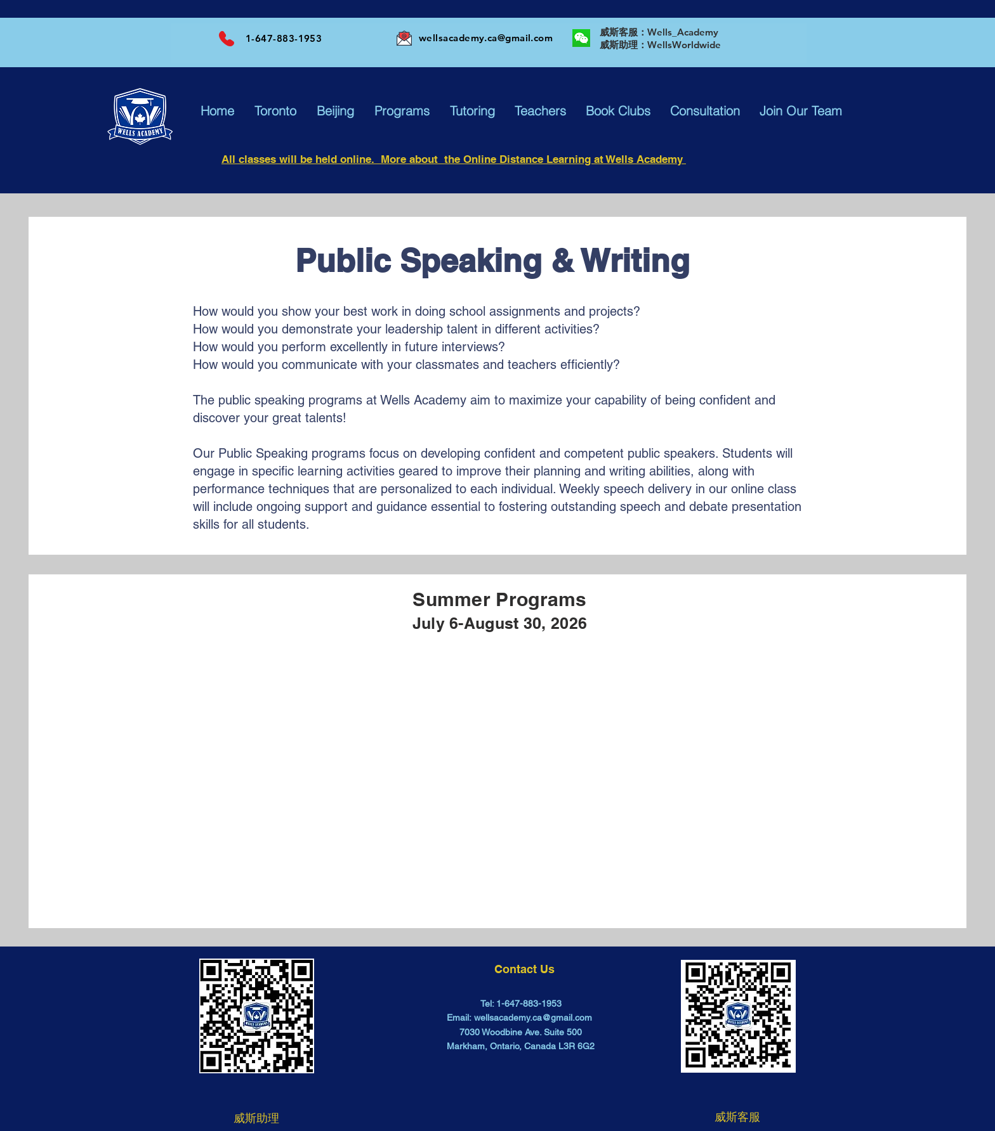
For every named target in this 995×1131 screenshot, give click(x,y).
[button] (217, 111)
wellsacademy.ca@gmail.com (486, 38)
